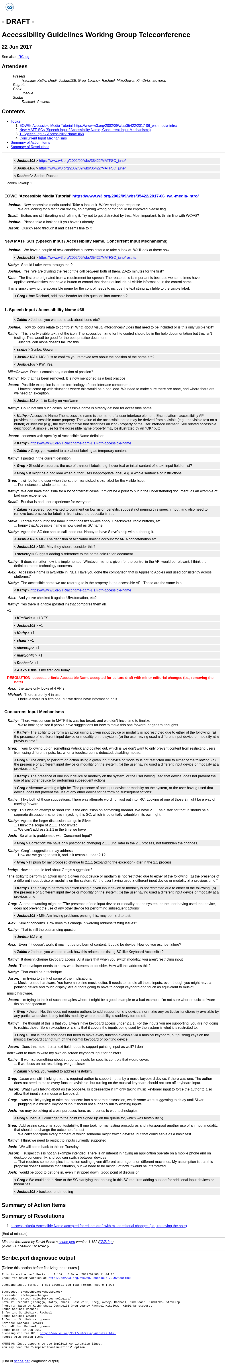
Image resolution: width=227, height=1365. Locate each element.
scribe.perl (67, 1242)
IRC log (23, 57)
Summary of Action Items (30, 142)
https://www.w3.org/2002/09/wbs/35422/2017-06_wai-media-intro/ (135, 196)
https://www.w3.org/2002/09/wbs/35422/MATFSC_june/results (87, 257)
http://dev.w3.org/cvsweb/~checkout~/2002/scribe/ (90, 1278)
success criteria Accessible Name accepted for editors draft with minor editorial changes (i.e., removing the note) (99, 1226)
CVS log (106, 1242)
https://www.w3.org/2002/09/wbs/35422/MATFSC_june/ (82, 161)
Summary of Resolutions (30, 147)
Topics (16, 121)
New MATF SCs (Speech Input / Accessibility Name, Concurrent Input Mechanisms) (85, 130)
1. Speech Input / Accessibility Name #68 (52, 134)
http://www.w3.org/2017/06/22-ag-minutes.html (78, 1333)
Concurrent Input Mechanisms (43, 138)
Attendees (14, 66)
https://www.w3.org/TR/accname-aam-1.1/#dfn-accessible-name (81, 443)
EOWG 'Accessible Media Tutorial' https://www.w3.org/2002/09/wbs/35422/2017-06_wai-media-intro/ (98, 125)
